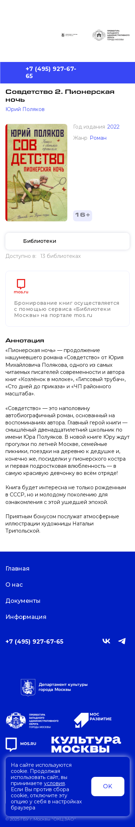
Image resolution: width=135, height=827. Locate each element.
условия (54, 783)
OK (107, 786)
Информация (30, 617)
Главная (22, 568)
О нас (18, 584)
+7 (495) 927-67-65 (51, 73)
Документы (27, 600)
